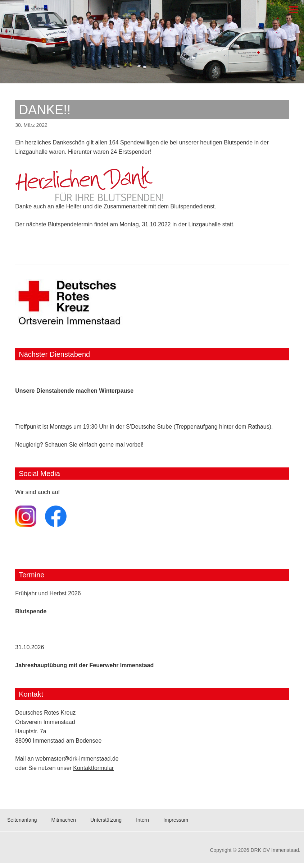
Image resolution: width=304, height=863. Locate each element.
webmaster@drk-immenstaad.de (76, 759)
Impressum (175, 820)
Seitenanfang (22, 820)
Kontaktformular (93, 768)
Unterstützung (106, 820)
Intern (142, 820)
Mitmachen (63, 820)
